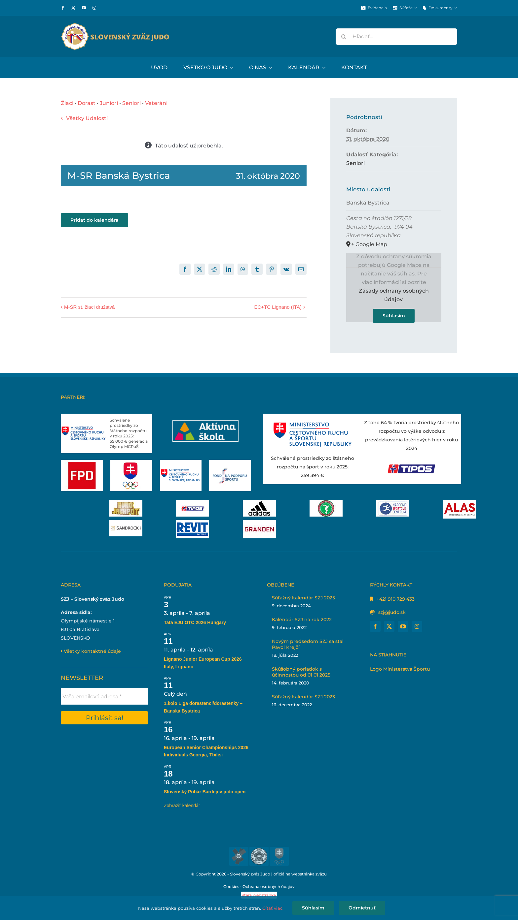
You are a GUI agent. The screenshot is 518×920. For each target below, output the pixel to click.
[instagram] (94, 8)
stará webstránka (259, 895)
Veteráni (156, 103)
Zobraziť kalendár (182, 805)
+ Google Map (369, 244)
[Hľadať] (344, 36)
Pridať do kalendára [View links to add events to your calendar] (94, 220)
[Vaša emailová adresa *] (104, 696)
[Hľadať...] (396, 36)
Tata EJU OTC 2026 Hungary (195, 622)
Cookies (231, 886)
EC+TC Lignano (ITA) (278, 307)
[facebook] (63, 8)
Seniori (131, 103)
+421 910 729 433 (396, 599)
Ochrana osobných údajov (268, 886)
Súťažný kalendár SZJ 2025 (303, 598)
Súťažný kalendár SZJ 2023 (303, 697)
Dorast (86, 103)
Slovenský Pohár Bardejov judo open (204, 791)
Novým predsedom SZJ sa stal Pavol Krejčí (308, 644)
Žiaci (67, 103)
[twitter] (73, 8)
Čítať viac (272, 908)
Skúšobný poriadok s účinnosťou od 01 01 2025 (301, 672)
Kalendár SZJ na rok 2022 (302, 619)
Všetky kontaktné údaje (91, 651)
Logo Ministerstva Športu (400, 669)
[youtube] (84, 8)
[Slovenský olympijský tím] (131, 462)
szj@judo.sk (392, 612)
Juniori (109, 103)
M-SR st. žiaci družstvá (89, 307)
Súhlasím (394, 316)
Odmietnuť (362, 908)
